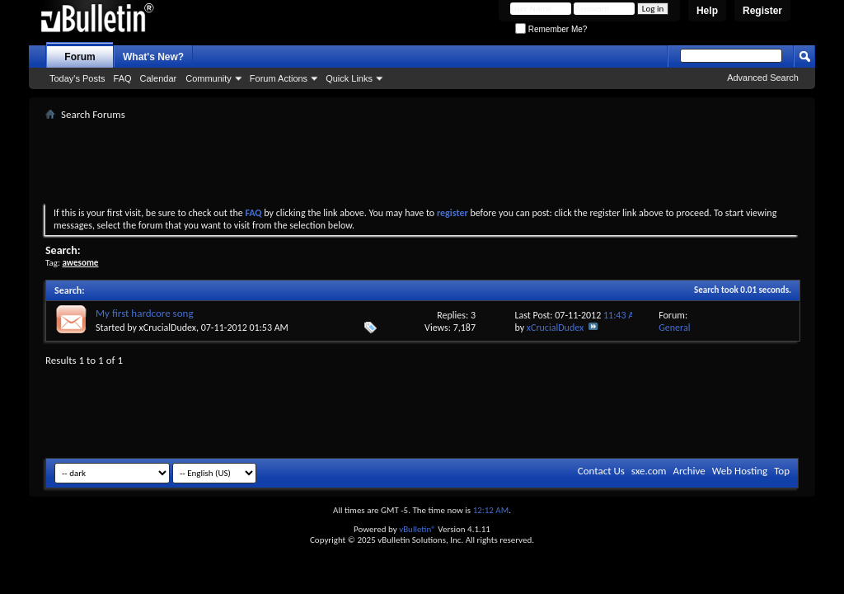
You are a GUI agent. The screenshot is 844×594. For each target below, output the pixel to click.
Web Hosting (739, 470)
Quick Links (349, 78)
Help (707, 10)
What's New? (153, 57)
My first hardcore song (145, 313)
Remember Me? (551, 29)
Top (782, 470)
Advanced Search (763, 77)
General (674, 327)
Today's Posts (77, 78)
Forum (79, 57)
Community (208, 78)
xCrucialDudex (167, 327)
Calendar (158, 78)
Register (762, 10)
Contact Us (601, 470)
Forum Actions (278, 78)
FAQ (123, 78)
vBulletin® (417, 529)
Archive (689, 470)
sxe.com (649, 470)
